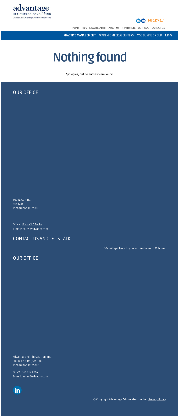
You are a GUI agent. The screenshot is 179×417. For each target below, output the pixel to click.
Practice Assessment (94, 27)
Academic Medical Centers (116, 35)
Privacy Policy (157, 399)
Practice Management (79, 35)
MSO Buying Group (149, 35)
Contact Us (158, 27)
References (128, 27)
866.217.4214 (32, 224)
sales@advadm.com (35, 229)
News (168, 35)
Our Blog (143, 27)
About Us (114, 27)
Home (75, 27)
